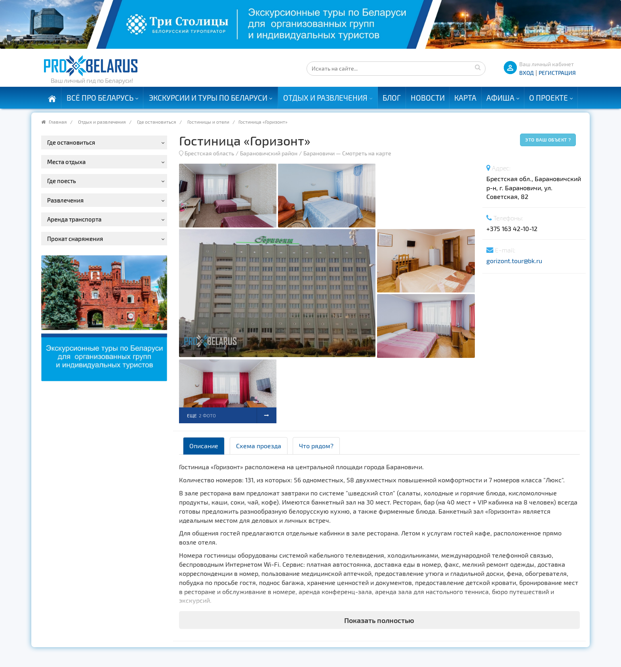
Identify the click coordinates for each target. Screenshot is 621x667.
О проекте (548, 97)
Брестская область (209, 153)
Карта (465, 97)
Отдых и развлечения (325, 97)
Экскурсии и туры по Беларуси (208, 97)
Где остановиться (156, 121)
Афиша (500, 97)
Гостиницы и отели (208, 121)
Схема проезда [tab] (258, 445)
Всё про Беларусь (100, 97)
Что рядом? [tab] (316, 445)
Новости (428, 97)
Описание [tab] (203, 445)
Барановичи (319, 153)
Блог (392, 97)
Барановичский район (268, 153)
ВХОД (526, 72)
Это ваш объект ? (548, 139)
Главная (58, 121)
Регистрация (557, 72)
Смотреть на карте (366, 153)
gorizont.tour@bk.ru (514, 260)
